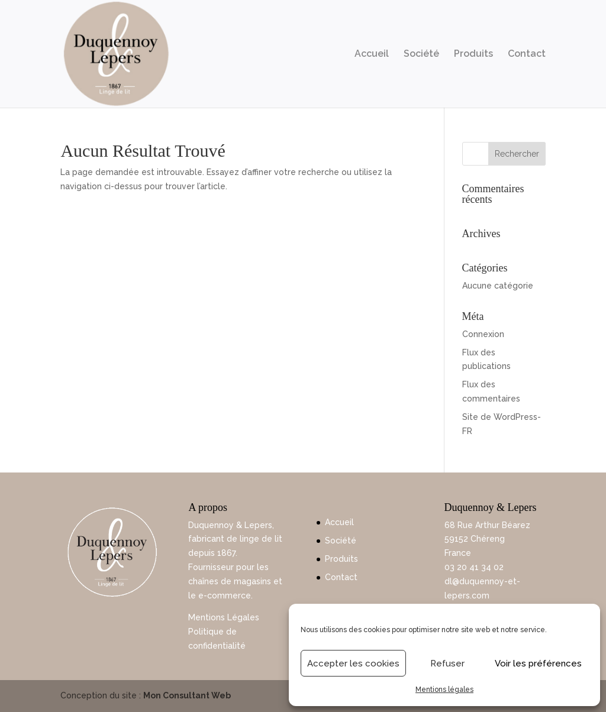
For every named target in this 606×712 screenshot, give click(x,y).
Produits (473, 54)
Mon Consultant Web (187, 695)
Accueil (371, 54)
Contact (527, 54)
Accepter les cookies (353, 663)
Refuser (447, 663)
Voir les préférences (538, 663)
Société (421, 54)
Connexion (483, 334)
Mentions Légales (223, 617)
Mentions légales (444, 689)
